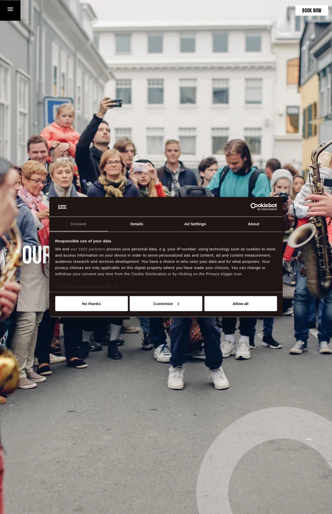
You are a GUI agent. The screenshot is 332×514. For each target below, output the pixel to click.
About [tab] (253, 224)
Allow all (240, 303)
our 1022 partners (88, 249)
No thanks (91, 303)
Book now (311, 11)
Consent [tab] (78, 224)
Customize (166, 303)
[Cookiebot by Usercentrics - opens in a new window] (254, 207)
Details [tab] (136, 224)
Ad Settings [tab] (195, 224)
